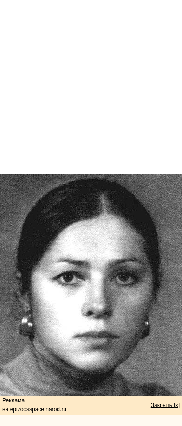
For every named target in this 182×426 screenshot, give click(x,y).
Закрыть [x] (165, 405)
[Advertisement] (91, 87)
